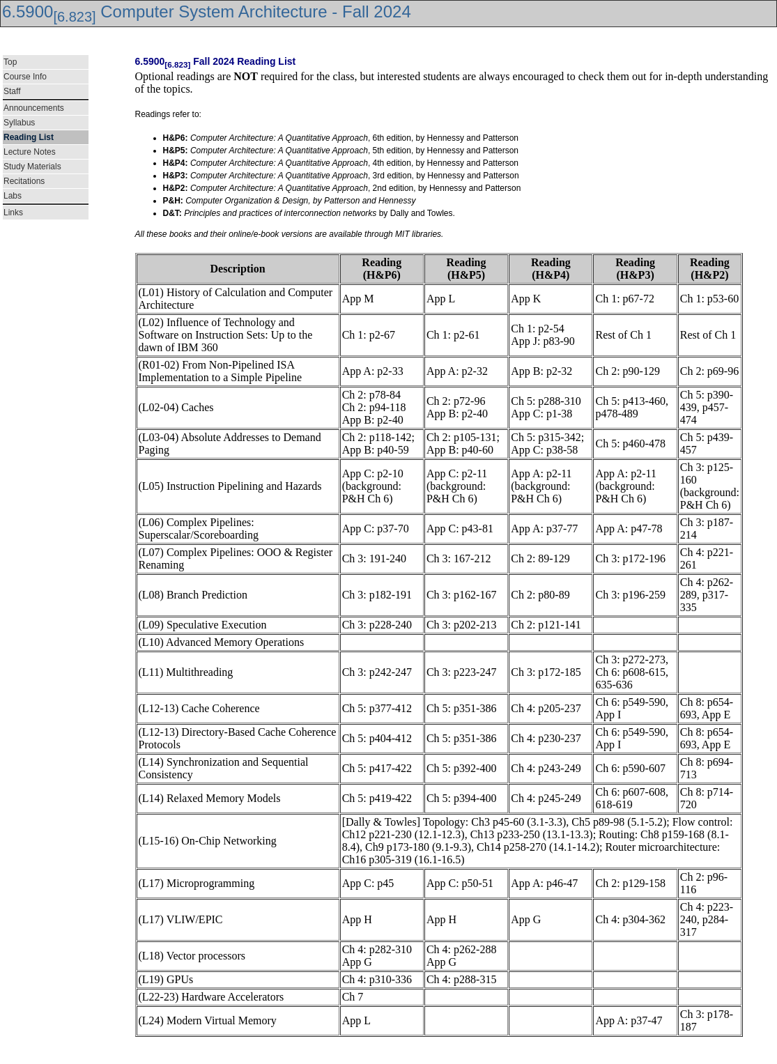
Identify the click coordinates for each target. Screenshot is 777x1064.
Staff (11, 91)
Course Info (25, 77)
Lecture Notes (29, 152)
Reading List (28, 137)
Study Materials (32, 166)
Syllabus (19, 123)
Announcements (33, 108)
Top (10, 62)
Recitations (24, 181)
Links (13, 212)
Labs (12, 196)
